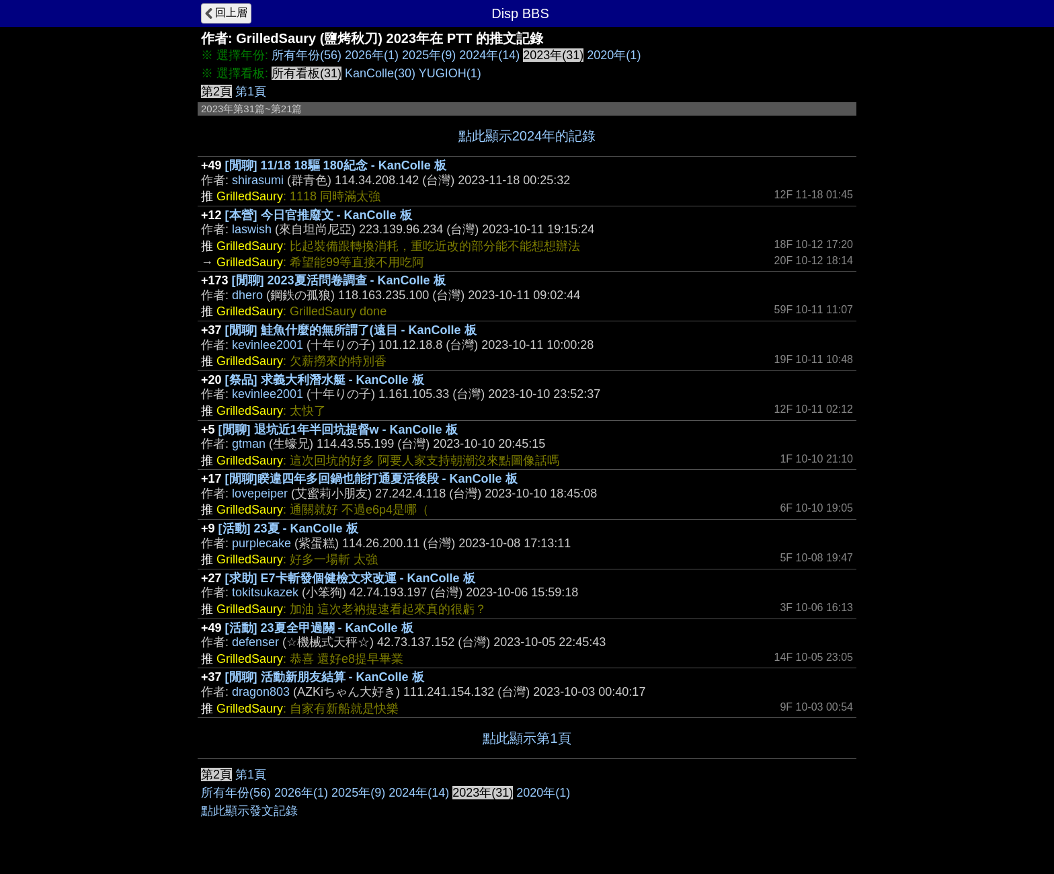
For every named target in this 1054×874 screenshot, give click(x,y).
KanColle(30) (380, 73)
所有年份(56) (306, 55)
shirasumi (258, 180)
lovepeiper (260, 493)
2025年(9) (429, 55)
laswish (252, 229)
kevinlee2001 (267, 345)
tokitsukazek (265, 592)
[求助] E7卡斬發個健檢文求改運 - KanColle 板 (350, 578)
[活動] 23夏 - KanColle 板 (288, 528)
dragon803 (261, 692)
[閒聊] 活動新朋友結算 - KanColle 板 (324, 677)
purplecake (261, 543)
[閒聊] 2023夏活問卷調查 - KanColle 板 (339, 280)
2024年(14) (489, 55)
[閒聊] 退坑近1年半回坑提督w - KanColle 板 (338, 429)
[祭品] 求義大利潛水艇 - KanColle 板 (324, 380)
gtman (249, 443)
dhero (247, 295)
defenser (255, 642)
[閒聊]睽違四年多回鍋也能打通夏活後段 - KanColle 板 (371, 478)
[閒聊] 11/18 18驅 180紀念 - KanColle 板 (335, 165)
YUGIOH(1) (450, 73)
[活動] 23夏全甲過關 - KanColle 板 (319, 628)
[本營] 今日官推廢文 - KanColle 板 (318, 215)
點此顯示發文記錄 (249, 811)
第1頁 (250, 91)
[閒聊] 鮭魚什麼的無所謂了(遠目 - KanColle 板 (351, 330)
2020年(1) (614, 55)
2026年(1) (372, 55)
